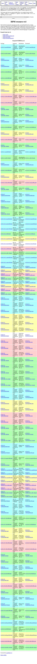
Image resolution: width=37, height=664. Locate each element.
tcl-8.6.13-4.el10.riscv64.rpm (29, 335)
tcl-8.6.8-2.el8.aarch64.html (6, 622)
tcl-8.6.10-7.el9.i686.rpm (30, 518)
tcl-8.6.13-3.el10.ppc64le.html (5, 403)
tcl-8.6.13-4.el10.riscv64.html (5, 335)
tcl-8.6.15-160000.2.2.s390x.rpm (30, 289)
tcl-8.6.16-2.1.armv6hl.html (6, 257)
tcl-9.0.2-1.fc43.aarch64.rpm (29, 121)
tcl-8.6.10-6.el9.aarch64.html (5, 567)
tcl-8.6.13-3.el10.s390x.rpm (29, 415)
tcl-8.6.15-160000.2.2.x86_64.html (6, 293)
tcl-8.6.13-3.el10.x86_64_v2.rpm (30, 440)
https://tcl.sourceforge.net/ (8, 35)
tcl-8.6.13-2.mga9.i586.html (6, 458)
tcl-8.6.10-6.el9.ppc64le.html (5, 580)
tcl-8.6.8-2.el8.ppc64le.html (6, 635)
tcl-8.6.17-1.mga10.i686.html (5, 207)
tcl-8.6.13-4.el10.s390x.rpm (29, 341)
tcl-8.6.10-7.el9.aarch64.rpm (29, 506)
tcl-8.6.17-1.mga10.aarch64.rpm (29, 195)
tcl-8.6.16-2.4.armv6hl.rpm (31, 223)
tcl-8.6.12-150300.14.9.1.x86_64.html (6, 492)
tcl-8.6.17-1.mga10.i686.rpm (29, 207)
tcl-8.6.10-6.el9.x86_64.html (4, 592)
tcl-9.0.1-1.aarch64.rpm (30, 151)
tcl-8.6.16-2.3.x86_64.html (6, 253)
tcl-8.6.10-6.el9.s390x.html (6, 585)
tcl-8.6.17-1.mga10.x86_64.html (5, 213)
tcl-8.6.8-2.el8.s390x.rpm (30, 641)
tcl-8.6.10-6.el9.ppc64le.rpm (29, 580)
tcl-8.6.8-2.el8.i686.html (6, 629)
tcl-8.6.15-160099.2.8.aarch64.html (6, 267)
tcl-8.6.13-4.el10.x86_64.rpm (29, 360)
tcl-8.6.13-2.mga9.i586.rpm (31, 458)
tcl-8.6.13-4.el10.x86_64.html (5, 360)
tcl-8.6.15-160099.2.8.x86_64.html (6, 278)
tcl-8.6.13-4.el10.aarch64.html (5, 298)
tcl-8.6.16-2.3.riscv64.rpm (30, 243)
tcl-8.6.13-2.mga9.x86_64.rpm (29, 464)
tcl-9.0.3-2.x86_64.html (6, 53)
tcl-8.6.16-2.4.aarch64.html (6, 218)
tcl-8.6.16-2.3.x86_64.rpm (30, 253)
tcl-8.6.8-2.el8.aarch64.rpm (31, 622)
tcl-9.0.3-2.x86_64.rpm (30, 53)
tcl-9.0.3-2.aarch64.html (6, 47)
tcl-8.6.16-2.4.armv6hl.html (6, 223)
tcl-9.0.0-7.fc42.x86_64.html (5, 189)
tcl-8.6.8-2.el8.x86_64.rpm (31, 647)
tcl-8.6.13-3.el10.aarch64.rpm (29, 391)
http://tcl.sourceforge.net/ (8, 38)
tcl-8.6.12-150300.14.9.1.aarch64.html (6, 469)
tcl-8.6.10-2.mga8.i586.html (6, 610)
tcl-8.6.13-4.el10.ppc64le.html (5, 317)
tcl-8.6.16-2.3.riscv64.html (6, 243)
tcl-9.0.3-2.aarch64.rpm (30, 47)
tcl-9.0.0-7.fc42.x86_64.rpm (29, 189)
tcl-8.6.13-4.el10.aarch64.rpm (29, 298)
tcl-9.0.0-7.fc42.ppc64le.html (5, 176)
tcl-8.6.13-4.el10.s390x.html (4, 341)
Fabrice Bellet (3, 655)
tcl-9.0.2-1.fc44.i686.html (6, 71)
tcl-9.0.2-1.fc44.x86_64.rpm (29, 109)
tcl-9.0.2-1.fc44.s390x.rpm (30, 96)
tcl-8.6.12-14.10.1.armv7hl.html (5, 500)
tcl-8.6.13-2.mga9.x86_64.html (5, 464)
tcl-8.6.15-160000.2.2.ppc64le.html (6, 286)
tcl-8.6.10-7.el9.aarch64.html (5, 506)
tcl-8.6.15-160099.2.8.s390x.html (5, 274)
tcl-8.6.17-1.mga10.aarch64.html (5, 195)
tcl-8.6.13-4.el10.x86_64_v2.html (5, 378)
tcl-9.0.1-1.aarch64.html (6, 151)
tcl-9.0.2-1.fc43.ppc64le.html (5, 133)
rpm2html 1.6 (9, 652)
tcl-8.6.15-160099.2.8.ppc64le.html (6, 271)
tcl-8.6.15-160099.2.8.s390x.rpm (30, 274)
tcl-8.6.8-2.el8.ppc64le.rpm (31, 635)
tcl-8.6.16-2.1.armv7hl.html (6, 262)
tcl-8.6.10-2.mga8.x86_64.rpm (29, 617)
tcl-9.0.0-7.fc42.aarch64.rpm (29, 164)
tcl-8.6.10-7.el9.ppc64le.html (5, 530)
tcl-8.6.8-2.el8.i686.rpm (30, 629)
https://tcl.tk (5, 34)
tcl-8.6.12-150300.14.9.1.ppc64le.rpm (31, 477)
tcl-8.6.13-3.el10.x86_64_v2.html (5, 440)
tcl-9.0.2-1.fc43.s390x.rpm (30, 139)
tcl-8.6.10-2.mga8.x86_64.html (5, 617)
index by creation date (22, 3)
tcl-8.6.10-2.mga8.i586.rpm (31, 610)
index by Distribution (11, 3)
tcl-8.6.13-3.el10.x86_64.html (5, 427)
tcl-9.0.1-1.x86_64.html (6, 158)
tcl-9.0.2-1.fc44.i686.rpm (30, 71)
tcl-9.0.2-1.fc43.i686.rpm (30, 127)
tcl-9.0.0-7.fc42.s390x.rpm (30, 182)
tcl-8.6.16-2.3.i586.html (6, 233)
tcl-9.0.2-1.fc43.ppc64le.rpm (29, 133)
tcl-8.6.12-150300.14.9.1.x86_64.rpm (31, 492)
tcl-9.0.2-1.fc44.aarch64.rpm (29, 59)
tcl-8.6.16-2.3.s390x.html (6, 248)
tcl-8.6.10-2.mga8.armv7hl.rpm (29, 604)
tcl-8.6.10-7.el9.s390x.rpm (30, 542)
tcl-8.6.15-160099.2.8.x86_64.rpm (30, 278)
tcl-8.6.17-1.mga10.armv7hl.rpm (30, 201)
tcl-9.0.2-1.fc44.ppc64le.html (5, 84)
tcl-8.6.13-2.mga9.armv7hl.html (5, 452)
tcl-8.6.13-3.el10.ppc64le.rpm (29, 403)
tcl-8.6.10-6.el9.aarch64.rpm (29, 567)
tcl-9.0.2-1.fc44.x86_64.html (5, 109)
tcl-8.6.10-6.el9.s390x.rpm (30, 585)
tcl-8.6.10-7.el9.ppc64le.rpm (29, 530)
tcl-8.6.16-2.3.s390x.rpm (30, 248)
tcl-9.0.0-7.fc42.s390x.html (6, 182)
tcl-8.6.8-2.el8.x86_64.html (6, 647)
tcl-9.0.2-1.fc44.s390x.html (6, 96)
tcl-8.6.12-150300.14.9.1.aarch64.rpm (31, 469)
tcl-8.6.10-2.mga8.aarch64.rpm (29, 598)
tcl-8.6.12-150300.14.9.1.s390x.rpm (30, 484)
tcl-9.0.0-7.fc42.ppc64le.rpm (29, 176)
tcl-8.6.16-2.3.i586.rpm (30, 233)
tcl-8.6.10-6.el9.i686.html (6, 573)
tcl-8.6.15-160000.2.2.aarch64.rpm (30, 282)
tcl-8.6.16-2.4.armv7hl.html (6, 228)
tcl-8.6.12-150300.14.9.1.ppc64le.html (6, 477)
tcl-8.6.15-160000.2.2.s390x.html (5, 289)
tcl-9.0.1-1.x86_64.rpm (30, 158)
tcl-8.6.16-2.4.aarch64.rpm (30, 218)
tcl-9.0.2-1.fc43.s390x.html (6, 139)
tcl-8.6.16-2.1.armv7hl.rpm (31, 262)
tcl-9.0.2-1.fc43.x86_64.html (5, 146)
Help (34, 3)
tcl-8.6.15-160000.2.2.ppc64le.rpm (30, 286)
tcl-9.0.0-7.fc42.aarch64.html (5, 164)
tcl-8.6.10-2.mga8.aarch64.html (5, 598)
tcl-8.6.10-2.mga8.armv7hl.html (5, 604)
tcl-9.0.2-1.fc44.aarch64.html (5, 59)
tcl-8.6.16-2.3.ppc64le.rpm (30, 238)
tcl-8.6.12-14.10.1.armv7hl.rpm (29, 500)
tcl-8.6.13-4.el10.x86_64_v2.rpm (30, 378)
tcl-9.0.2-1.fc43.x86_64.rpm (29, 146)
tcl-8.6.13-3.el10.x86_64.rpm (29, 427)
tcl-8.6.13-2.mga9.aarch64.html (5, 446)
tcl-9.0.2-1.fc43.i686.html (6, 127)
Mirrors (30, 3)
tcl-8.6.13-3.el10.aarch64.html (5, 391)
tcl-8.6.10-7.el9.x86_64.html (4, 555)
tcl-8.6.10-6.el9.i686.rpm (30, 573)
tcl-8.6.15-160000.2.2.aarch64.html (6, 282)
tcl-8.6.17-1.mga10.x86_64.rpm (29, 213)
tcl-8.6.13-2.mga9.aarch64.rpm (29, 446)
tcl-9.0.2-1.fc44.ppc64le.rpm (29, 84)
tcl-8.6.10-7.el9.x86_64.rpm (29, 555)
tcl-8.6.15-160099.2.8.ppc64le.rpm (30, 271)
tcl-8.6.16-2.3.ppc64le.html (6, 238)
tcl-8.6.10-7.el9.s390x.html (6, 542)
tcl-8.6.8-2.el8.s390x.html (6, 641)
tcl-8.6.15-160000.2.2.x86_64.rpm (30, 293)
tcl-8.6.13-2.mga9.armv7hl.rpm (29, 452)
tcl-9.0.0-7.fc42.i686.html (6, 170)
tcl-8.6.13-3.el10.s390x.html (4, 415)
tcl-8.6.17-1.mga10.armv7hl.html (5, 201)
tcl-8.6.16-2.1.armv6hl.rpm (31, 257)
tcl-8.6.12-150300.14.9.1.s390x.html (6, 484)
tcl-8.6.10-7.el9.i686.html (6, 518)
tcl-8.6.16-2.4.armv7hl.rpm (31, 228)
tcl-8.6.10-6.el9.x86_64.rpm (29, 592)
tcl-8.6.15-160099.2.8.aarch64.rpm (30, 267)
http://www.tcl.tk (6, 37)
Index (3, 3)
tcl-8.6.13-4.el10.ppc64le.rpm (29, 317)
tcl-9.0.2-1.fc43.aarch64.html (5, 121)
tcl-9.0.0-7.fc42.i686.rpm (30, 170)
